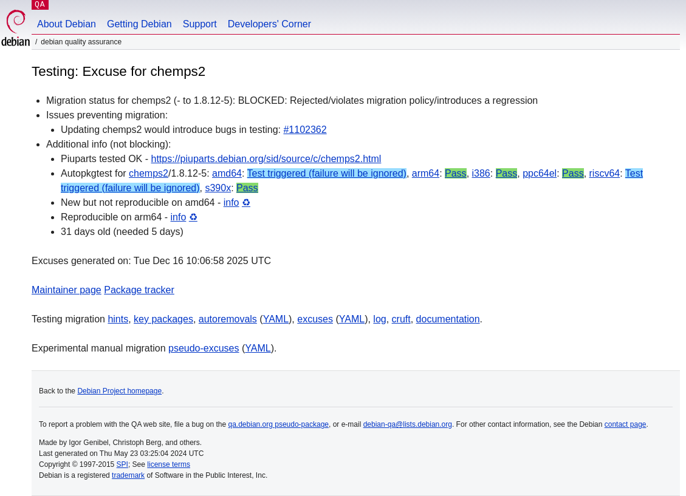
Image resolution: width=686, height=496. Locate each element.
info (231, 202)
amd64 (227, 173)
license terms (168, 464)
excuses (315, 319)
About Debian (66, 24)
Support (200, 24)
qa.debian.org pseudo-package (278, 424)
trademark (128, 475)
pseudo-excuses (203, 348)
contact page (626, 424)
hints (118, 319)
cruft (401, 319)
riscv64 (604, 173)
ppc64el (540, 173)
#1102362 (304, 129)
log (379, 319)
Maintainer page (66, 290)
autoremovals (228, 319)
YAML (276, 319)
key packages (163, 319)
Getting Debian (139, 24)
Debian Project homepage (119, 391)
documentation (448, 319)
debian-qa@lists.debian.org (407, 424)
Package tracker (139, 290)
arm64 (425, 173)
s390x (218, 188)
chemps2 (148, 173)
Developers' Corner (269, 24)
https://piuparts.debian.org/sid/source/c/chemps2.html (266, 159)
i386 (481, 173)
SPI (122, 464)
